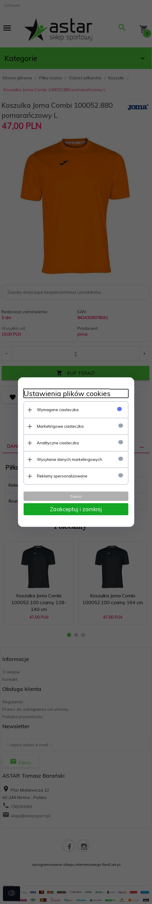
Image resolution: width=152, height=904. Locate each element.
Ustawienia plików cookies (66, 393)
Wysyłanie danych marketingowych (69, 459)
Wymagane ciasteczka (57, 409)
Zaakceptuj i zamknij (76, 508)
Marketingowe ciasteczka (59, 426)
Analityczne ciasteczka (57, 442)
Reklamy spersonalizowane (61, 475)
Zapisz (76, 496)
